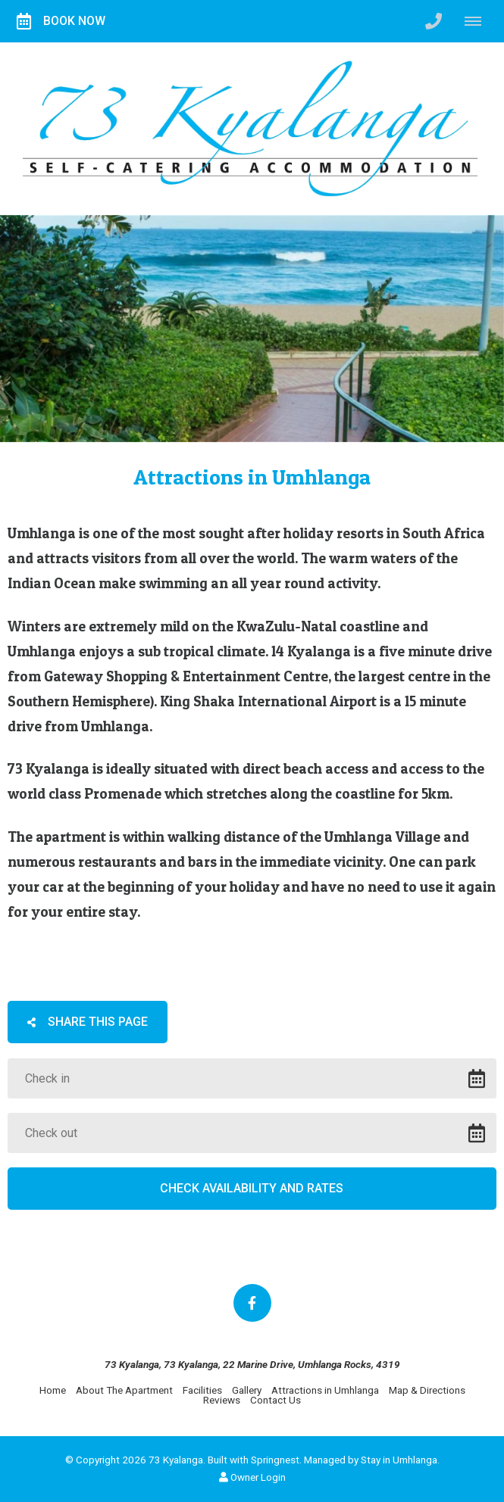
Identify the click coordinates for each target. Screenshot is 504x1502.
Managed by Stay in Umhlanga (370, 1460)
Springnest (275, 1460)
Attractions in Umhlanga (325, 1390)
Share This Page (87, 1021)
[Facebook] (252, 1303)
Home (52, 1390)
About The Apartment (124, 1390)
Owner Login (252, 1477)
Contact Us (275, 1400)
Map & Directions (427, 1390)
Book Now (61, 21)
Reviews (221, 1400)
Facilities (202, 1390)
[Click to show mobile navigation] (478, 21)
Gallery (246, 1390)
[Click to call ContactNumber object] (433, 21)
